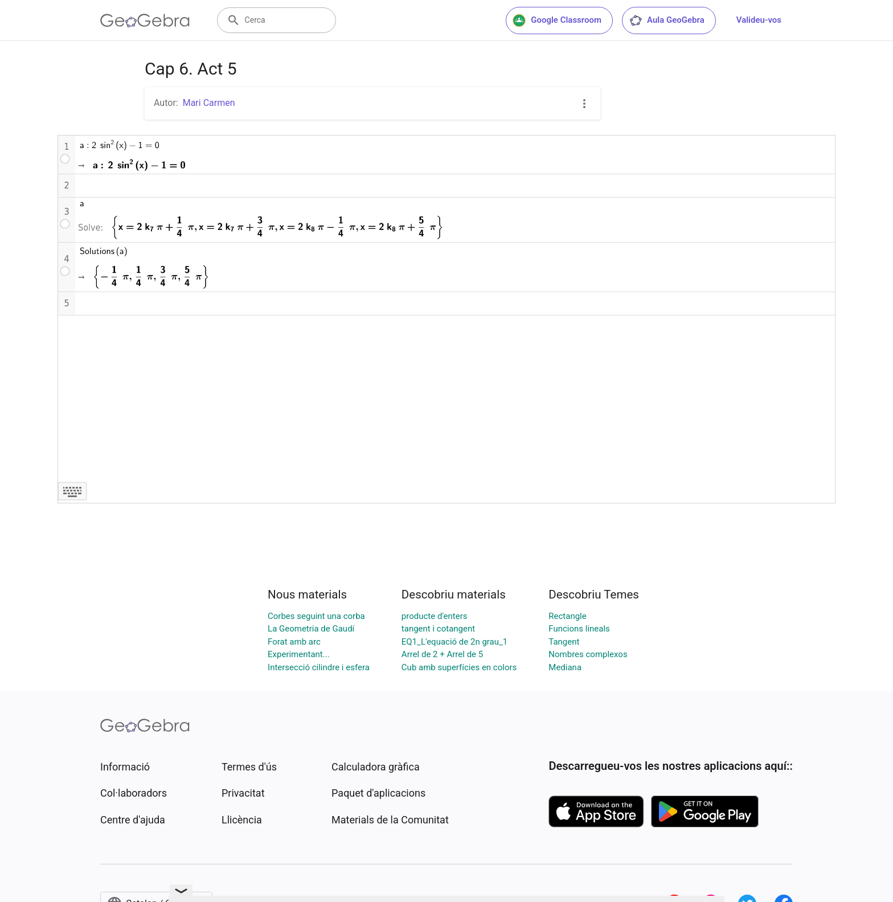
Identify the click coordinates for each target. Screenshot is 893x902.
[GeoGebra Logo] (145, 20)
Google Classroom (557, 20)
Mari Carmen (209, 102)
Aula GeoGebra (666, 20)
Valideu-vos (758, 20)
